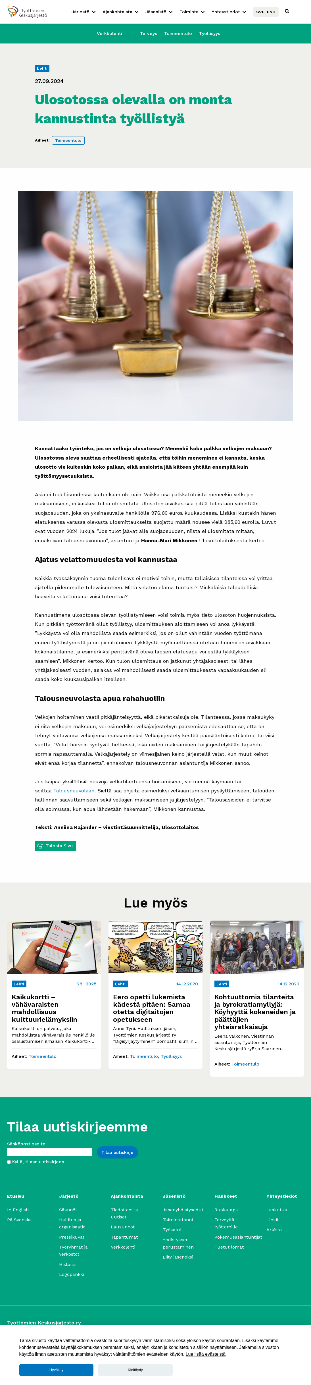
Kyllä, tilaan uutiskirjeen (38, 1161)
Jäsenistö (155, 11)
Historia (67, 1264)
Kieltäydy (135, 1370)
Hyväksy (56, 1370)
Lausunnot (123, 1227)
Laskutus (276, 1209)
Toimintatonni (178, 1219)
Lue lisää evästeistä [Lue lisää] (206, 1354)
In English (18, 1209)
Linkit (272, 1219)
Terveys (148, 33)
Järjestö (80, 11)
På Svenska (19, 1219)
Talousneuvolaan (74, 791)
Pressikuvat (71, 1237)
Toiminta (189, 11)
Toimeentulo (178, 33)
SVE (260, 12)
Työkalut (172, 1229)
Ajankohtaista (117, 11)
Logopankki (71, 1274)
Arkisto (274, 1229)
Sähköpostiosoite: (27, 1144)
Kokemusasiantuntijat (238, 1237)
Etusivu (15, 1196)
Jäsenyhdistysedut (183, 1209)
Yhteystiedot (226, 11)
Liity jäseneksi (178, 1257)
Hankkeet (225, 1196)
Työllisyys (209, 33)
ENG (271, 12)
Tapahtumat (124, 1237)
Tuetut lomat (229, 1247)
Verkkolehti (109, 33)
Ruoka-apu (226, 1209)
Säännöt (68, 1209)
